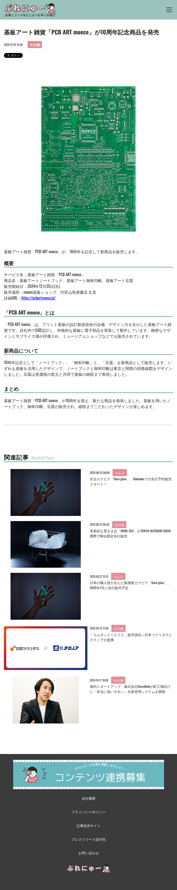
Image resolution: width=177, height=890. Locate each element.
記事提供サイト (89, 825)
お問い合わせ (88, 852)
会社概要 (88, 798)
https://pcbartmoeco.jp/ (38, 298)
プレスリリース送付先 (88, 839)
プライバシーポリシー (88, 811)
